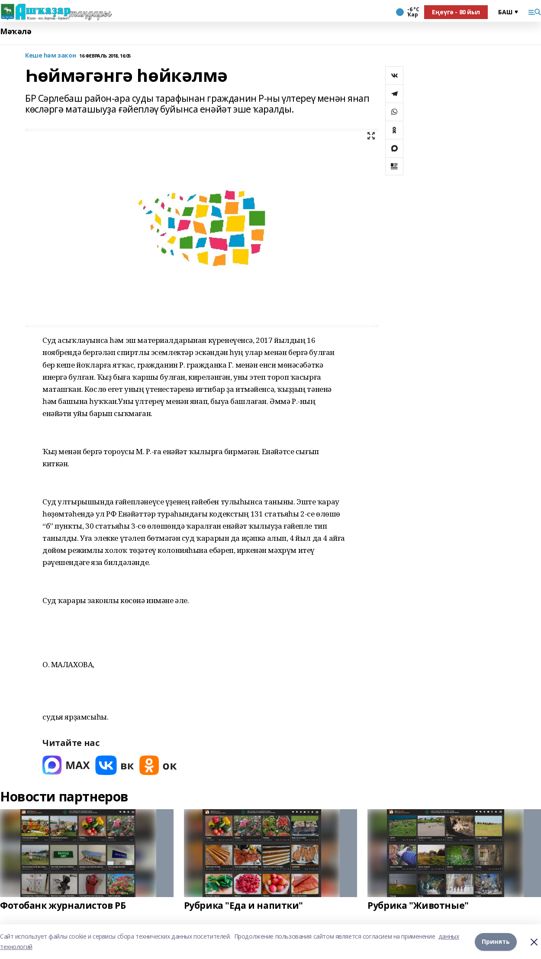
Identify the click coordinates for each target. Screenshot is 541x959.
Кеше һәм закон (50, 55)
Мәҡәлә (15, 31)
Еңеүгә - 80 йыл (456, 12)
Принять (496, 941)
